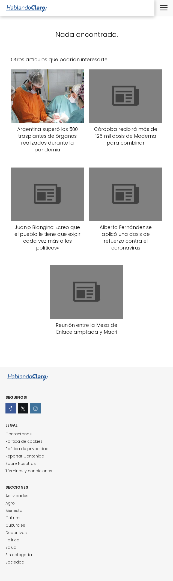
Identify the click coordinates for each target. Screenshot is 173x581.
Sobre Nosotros (20, 463)
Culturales (15, 525)
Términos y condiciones (28, 471)
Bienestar (14, 510)
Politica (12, 540)
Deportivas (16, 532)
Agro (10, 503)
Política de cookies (24, 441)
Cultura (12, 518)
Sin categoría (18, 554)
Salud (10, 547)
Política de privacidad (27, 448)
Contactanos (18, 434)
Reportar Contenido (24, 456)
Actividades (16, 495)
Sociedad (14, 562)
